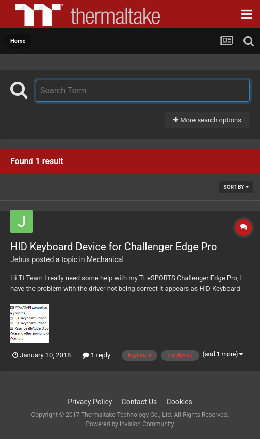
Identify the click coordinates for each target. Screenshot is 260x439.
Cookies (179, 402)
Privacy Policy (90, 402)
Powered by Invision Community (130, 424)
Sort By (236, 187)
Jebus (20, 259)
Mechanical (105, 259)
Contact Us (139, 402)
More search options (207, 120)
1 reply (97, 355)
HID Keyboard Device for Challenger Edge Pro (113, 246)
